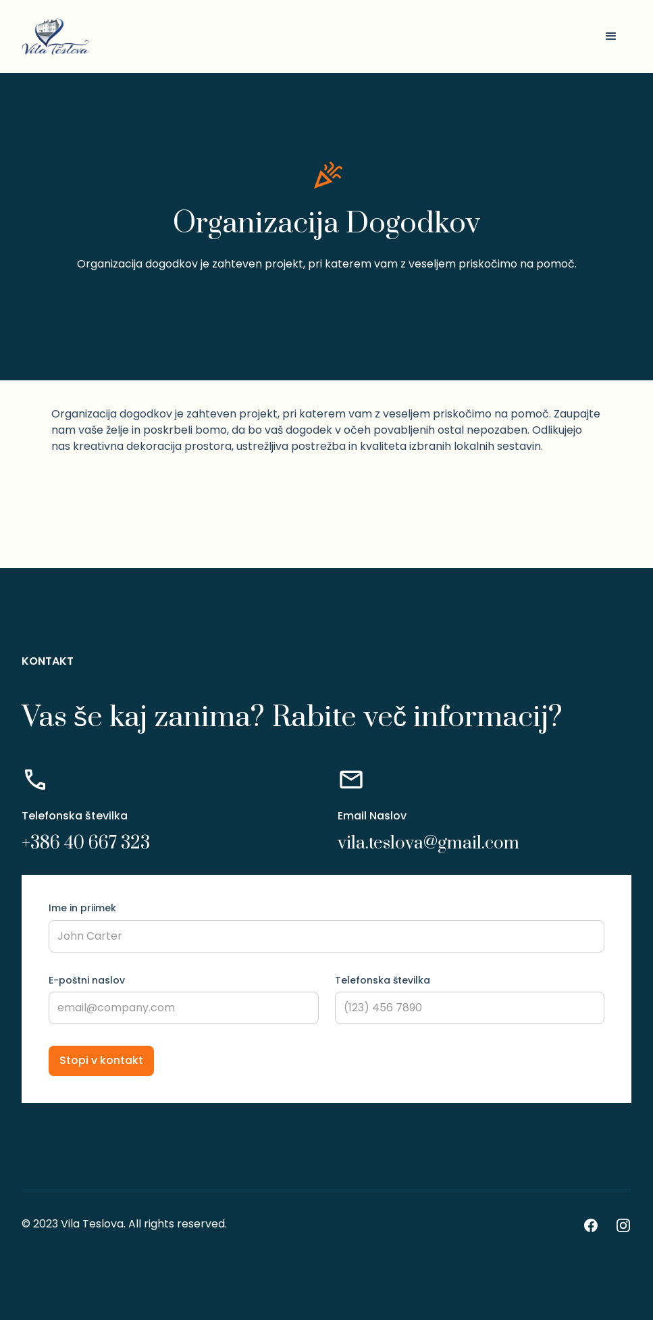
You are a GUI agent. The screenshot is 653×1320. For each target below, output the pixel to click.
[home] (55, 36)
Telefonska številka (382, 980)
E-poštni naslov (87, 980)
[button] (611, 36)
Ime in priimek (82, 908)
